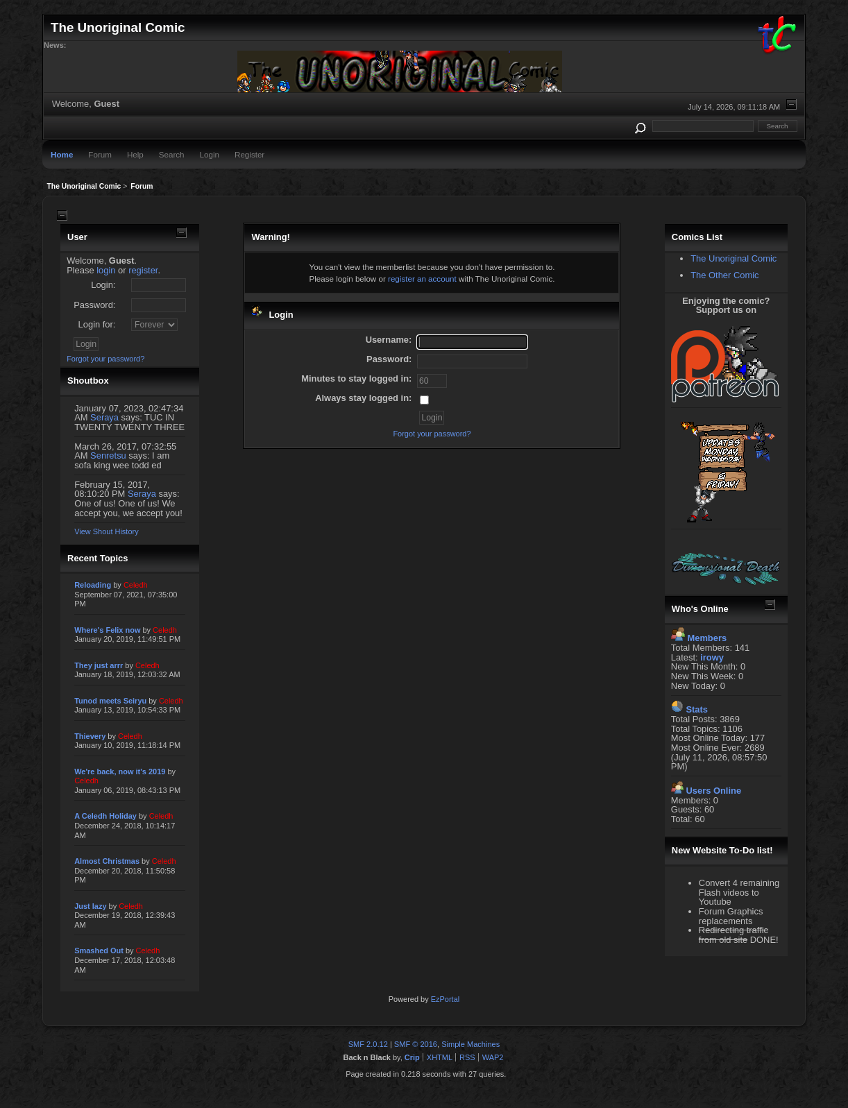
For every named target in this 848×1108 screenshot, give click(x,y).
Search (172, 154)
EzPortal (445, 999)
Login (209, 154)
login (105, 270)
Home (62, 154)
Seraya (104, 417)
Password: (94, 305)
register (143, 270)
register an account (422, 278)
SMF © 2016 (415, 1044)
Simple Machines (470, 1044)
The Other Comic (724, 275)
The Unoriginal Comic (733, 258)
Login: (103, 285)
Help (135, 154)
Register (249, 154)
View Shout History (106, 531)
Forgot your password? (105, 359)
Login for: (97, 324)
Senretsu (108, 455)
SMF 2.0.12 (368, 1044)
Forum (100, 154)
